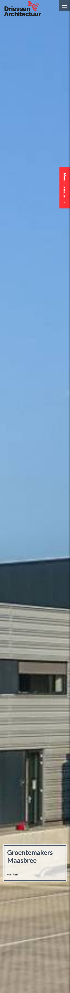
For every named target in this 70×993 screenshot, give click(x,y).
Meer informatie (65, 188)
